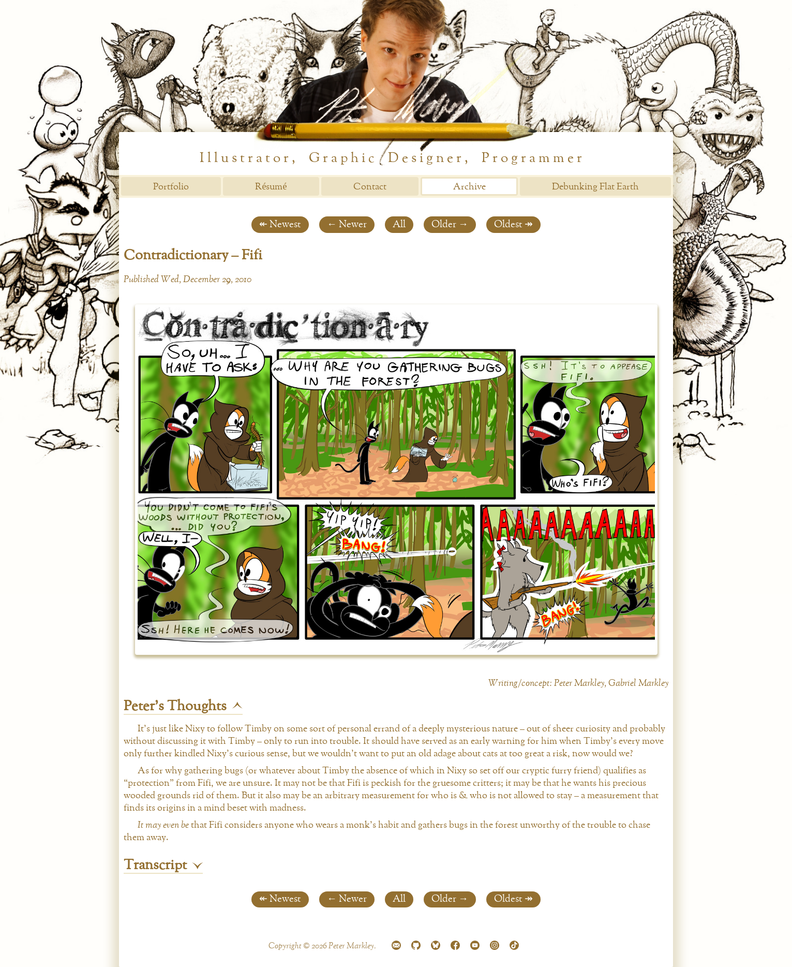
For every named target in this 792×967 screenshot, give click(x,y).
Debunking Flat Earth (595, 187)
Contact (369, 187)
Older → (449, 224)
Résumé (271, 187)
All (399, 224)
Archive (469, 187)
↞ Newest (280, 224)
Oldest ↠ (513, 224)
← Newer (347, 224)
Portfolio (171, 187)
